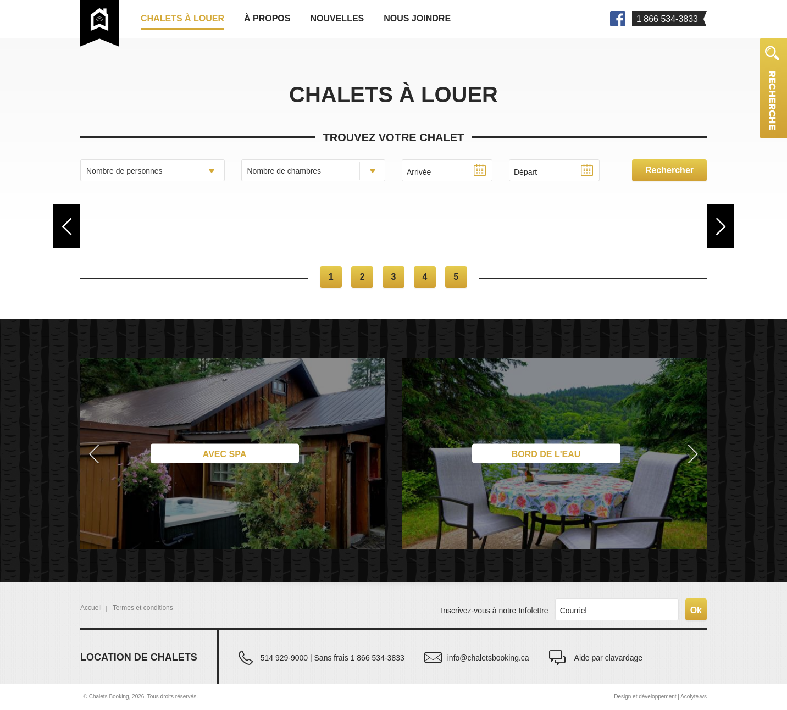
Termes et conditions (143, 608)
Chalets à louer (182, 18)
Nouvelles (337, 18)
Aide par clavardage (608, 657)
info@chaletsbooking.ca (488, 657)
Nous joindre (417, 18)
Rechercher (669, 170)
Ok (696, 610)
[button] (91, 453)
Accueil (91, 608)
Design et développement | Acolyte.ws (660, 697)
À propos (267, 18)
